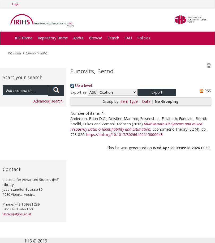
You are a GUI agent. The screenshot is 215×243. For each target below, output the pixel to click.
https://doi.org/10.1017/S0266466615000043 (124, 134)
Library (31, 53)
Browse (95, 37)
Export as (78, 92)
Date (146, 101)
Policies (143, 37)
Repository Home (53, 37)
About (78, 37)
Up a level (81, 85)
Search (113, 37)
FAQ (128, 37)
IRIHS (44, 53)
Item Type (129, 101)
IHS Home (23, 37)
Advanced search (48, 101)
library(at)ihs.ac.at (17, 214)
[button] (156, 92)
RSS (204, 90)
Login (15, 4)
